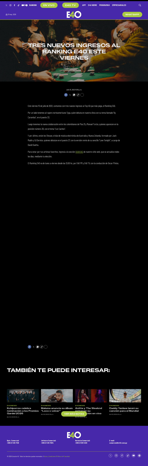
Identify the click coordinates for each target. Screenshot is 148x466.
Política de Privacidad (63, 456)
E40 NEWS (92, 5)
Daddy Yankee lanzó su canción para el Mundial (124, 427)
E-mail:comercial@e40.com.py (118, 441)
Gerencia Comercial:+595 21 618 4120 (82, 441)
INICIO (24, 5)
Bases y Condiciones (50, 456)
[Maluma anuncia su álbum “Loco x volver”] (57, 413)
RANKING (33, 5)
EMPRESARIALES (119, 5)
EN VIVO (49, 5)
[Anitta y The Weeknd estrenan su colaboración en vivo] (91, 413)
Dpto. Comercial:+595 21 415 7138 (13, 441)
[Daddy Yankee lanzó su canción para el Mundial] (125, 413)
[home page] (74, 14)
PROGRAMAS (104, 5)
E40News (74, 39)
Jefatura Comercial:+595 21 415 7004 (48, 441)
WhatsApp (132, 14)
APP (84, 5)
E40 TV (70, 5)
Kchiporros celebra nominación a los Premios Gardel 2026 (23, 429)
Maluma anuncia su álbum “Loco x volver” (57, 427)
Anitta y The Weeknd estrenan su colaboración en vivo (88, 429)
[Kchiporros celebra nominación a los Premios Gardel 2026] (23, 413)
